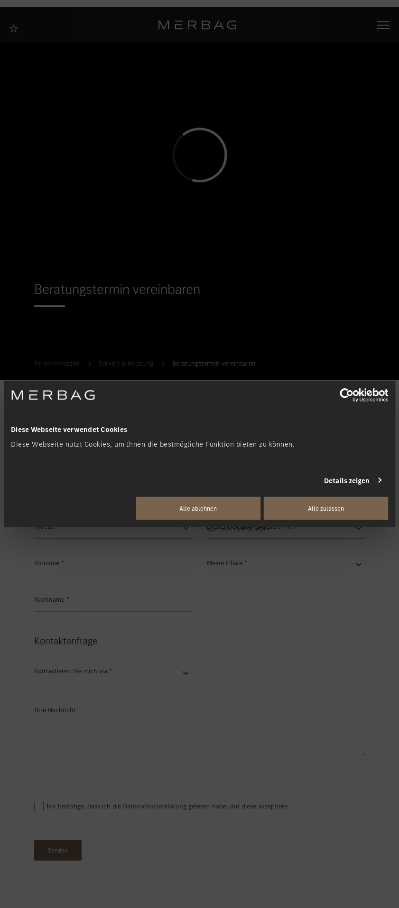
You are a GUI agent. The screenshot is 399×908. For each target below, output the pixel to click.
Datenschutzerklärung (154, 806)
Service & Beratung (126, 363)
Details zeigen (347, 480)
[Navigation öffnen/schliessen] (383, 25)
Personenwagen (57, 363)
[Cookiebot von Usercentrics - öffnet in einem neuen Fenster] (346, 395)
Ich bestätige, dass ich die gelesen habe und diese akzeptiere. (167, 806)
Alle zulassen (326, 508)
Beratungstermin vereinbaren (214, 363)
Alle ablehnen (198, 508)
